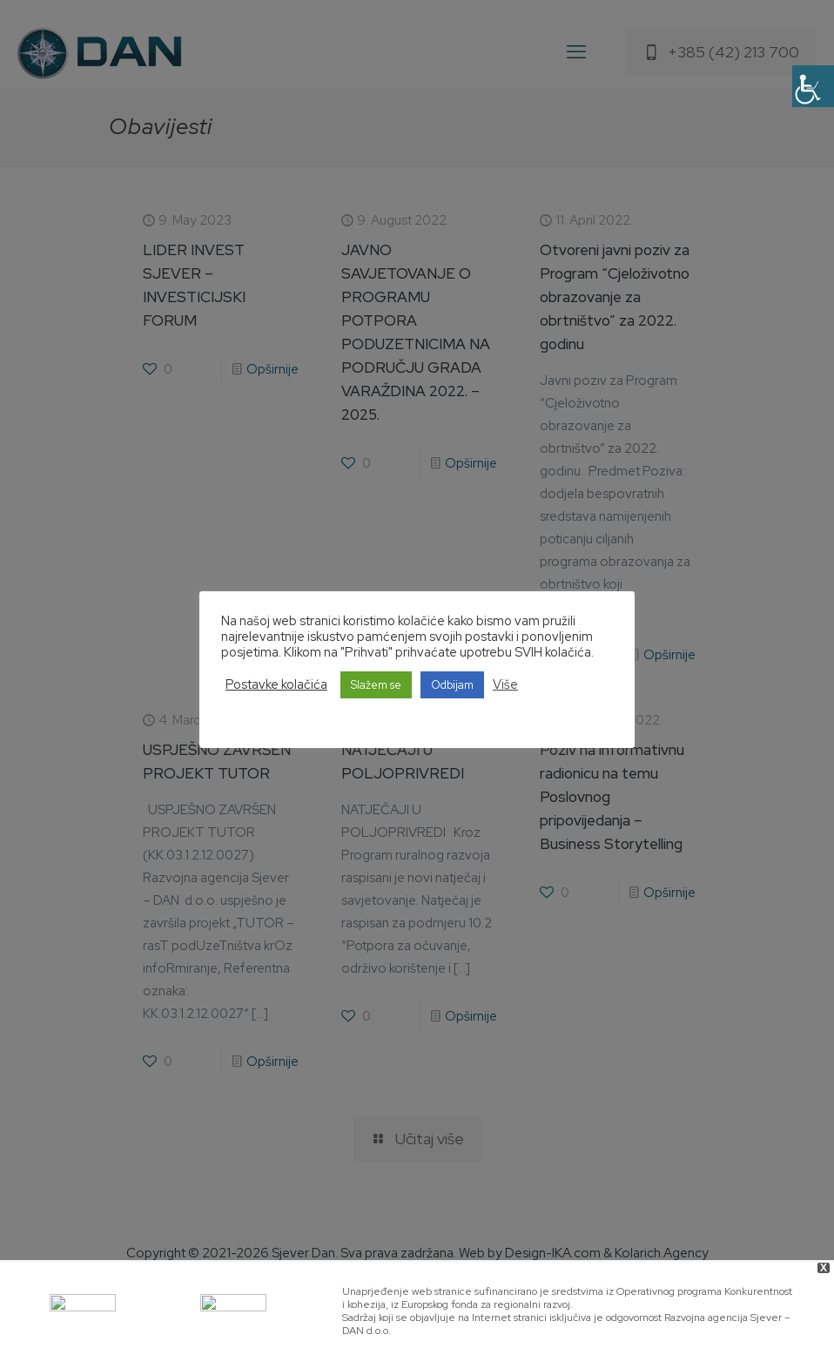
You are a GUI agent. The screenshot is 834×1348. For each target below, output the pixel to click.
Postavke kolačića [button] (276, 684)
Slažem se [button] (376, 684)
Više (505, 684)
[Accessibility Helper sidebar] (813, 86)
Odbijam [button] (452, 684)
